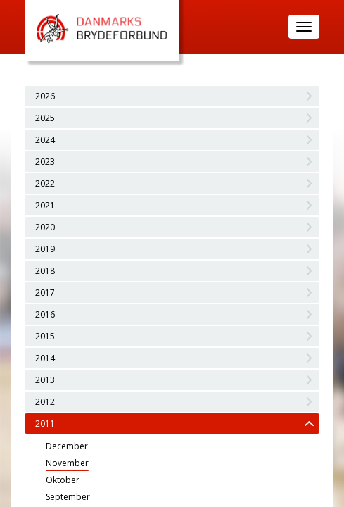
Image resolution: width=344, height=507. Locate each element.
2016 (45, 314)
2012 (45, 402)
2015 (45, 336)
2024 (45, 140)
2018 (45, 271)
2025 (45, 118)
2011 (45, 424)
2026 (45, 96)
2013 (45, 380)
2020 (45, 227)
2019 (45, 249)
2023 (45, 162)
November (67, 463)
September (68, 497)
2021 (45, 205)
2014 (45, 358)
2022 (45, 183)
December (67, 446)
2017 (45, 293)
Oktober (62, 480)
